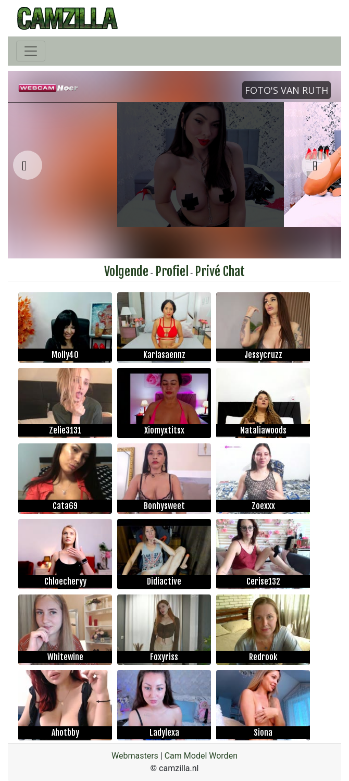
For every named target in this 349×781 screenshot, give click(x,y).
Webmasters (134, 756)
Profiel (172, 271)
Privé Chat (220, 271)
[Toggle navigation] (30, 51)
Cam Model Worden (201, 756)
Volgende (126, 271)
